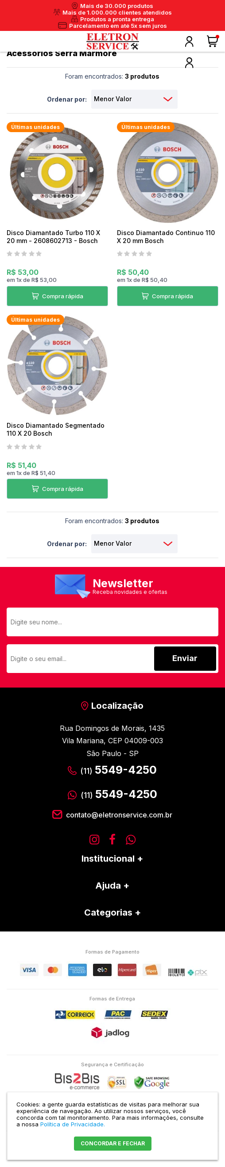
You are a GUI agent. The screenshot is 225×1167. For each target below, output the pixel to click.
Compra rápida (62, 296)
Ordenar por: (67, 99)
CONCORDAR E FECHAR (113, 1143)
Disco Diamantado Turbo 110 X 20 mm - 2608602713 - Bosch (53, 236)
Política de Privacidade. (72, 1124)
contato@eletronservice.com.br (119, 814)
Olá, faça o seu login (189, 41)
